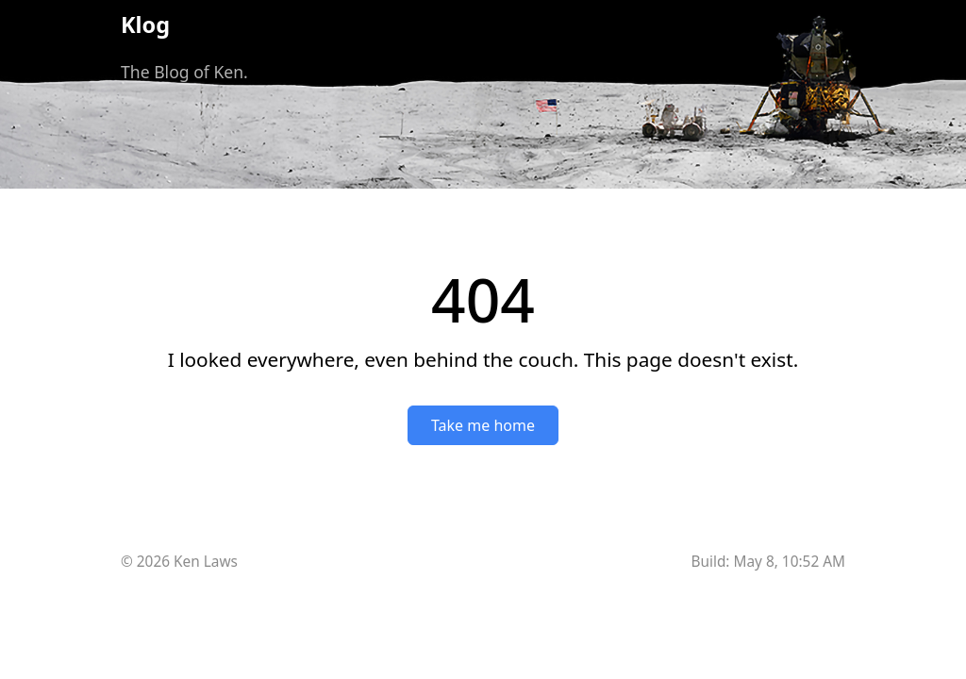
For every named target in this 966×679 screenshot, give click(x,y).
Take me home (483, 425)
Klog (145, 24)
